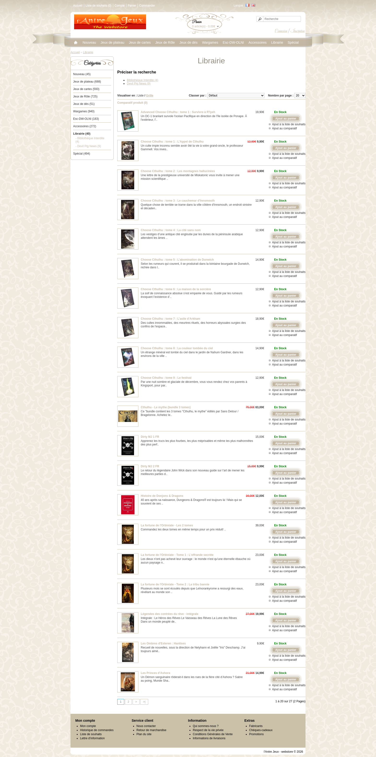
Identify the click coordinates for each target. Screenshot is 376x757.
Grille (149, 95)
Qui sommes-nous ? (205, 726)
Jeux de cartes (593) (86, 89)
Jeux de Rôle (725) (85, 96)
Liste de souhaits (91, 734)
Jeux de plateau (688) (87, 81)
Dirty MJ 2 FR (150, 466)
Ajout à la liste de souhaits (289, 124)
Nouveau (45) (82, 74)
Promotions (256, 734)
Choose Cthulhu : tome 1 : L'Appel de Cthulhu (172, 141)
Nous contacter (146, 726)
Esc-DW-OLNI (233, 42)
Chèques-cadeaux (260, 730)
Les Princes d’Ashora (155, 673)
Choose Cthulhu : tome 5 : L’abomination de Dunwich (177, 259)
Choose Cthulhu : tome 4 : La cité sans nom (171, 230)
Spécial (293, 42)
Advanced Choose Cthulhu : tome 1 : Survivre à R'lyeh (178, 112)
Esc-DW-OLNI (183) (86, 118)
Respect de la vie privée (208, 730)
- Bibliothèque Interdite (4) (90, 140)
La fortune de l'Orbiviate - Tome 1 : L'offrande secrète (177, 555)
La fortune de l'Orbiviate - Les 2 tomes (167, 525)
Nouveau (89, 42)
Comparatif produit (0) (132, 102)
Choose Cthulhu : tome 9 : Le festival (166, 377)
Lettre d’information (92, 738)
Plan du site (144, 734)
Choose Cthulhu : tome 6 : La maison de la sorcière (176, 289)
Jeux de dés (188, 42)
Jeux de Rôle (165, 42)
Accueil (77, 5)
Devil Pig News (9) (139, 83)
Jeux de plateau (112, 42)
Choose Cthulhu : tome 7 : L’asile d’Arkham (170, 318)
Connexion (281, 31)
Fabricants (256, 726)
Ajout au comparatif (284, 128)
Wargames (210, 42)
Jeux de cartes (140, 42)
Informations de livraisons (209, 738)
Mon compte (88, 726)
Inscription (298, 31)
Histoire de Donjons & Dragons (162, 496)
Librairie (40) (81, 133)
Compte (120, 5)
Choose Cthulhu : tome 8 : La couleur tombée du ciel (177, 348)
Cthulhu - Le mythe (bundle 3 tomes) (166, 407)
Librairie (277, 42)
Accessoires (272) (84, 126)
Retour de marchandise (151, 730)
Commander (147, 5)
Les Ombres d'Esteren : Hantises (163, 643)
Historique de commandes (96, 730)
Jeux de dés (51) (83, 104)
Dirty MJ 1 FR (150, 437)
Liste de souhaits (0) (99, 5)
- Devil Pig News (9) (88, 146)
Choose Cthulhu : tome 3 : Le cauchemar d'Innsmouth (178, 200)
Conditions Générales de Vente (213, 734)
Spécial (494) (81, 153)
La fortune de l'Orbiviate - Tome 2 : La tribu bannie (175, 584)
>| (144, 701)
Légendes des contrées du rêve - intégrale (169, 614)
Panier (132, 5)
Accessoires (257, 42)
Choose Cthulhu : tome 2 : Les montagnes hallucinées (178, 171)
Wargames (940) (83, 111)
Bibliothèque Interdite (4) (142, 80)
